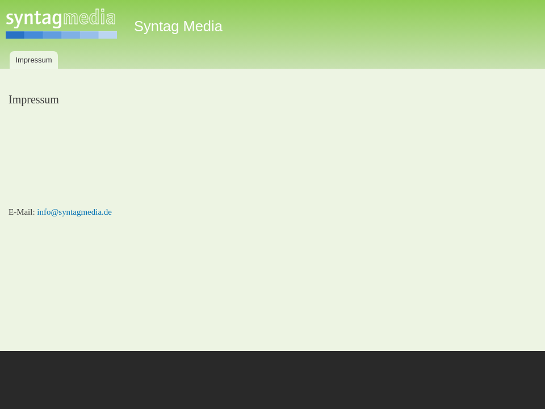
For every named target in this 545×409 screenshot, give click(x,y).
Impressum (33, 60)
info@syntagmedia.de (74, 211)
